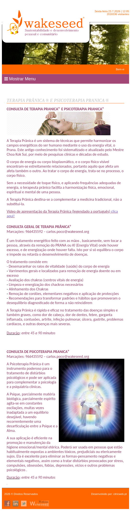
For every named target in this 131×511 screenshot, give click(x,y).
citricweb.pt (120, 494)
